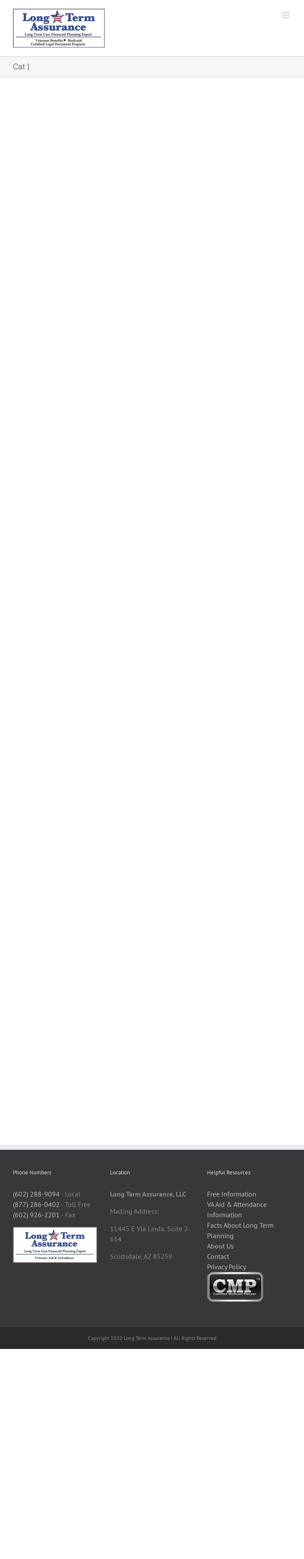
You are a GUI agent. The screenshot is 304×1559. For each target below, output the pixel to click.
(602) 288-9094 (36, 1194)
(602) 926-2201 (36, 1214)
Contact (218, 1256)
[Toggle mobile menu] (286, 14)
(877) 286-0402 (36, 1204)
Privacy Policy (226, 1266)
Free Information (231, 1194)
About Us (220, 1246)
